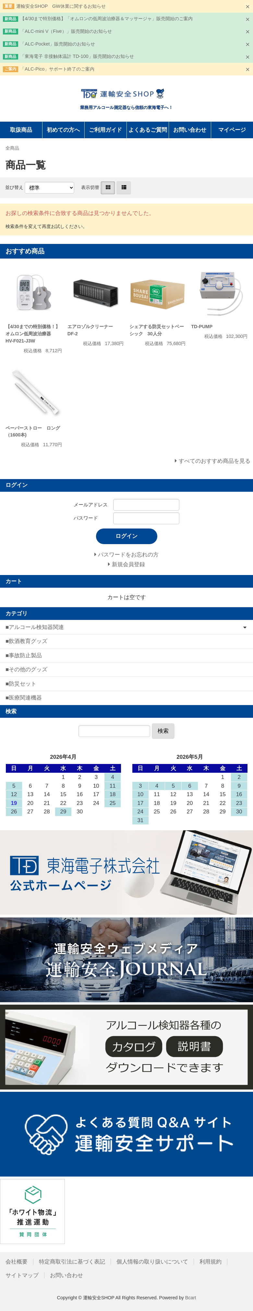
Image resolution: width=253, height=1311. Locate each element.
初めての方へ (63, 130)
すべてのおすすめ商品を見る (214, 461)
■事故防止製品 (24, 655)
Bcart (190, 1297)
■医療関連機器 (24, 698)
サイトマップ (22, 1275)
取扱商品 (21, 130)
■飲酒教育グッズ (26, 641)
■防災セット (21, 684)
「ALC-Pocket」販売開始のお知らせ (57, 44)
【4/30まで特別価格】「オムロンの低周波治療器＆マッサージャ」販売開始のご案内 (106, 18)
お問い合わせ (189, 130)
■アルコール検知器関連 (35, 627)
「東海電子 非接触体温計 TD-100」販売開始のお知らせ (77, 56)
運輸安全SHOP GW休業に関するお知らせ (61, 6)
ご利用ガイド (105, 130)
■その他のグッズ (26, 669)
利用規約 (210, 1262)
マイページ (232, 130)
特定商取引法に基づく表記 (72, 1262)
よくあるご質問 (147, 130)
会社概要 (17, 1262)
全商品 (12, 148)
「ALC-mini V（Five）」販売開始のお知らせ (66, 31)
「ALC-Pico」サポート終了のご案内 (57, 69)
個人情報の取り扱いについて (152, 1262)
